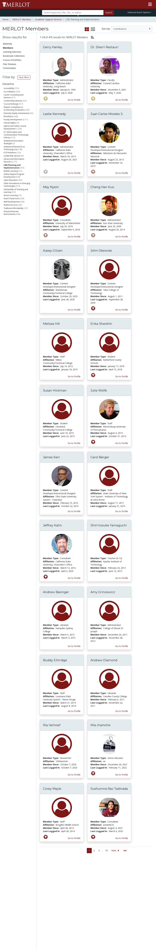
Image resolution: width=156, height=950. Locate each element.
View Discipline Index (11, 907)
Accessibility (9, 88)
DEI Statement (120, 927)
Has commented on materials (20, 347)
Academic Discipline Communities (55, 874)
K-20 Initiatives (10, 152)
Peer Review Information (120, 901)
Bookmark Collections (14, 55)
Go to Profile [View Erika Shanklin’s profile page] (121, 376)
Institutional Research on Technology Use (14, 148)
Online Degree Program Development (14, 175)
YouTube (95, 899)
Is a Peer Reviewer (16, 328)
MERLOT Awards (121, 905)
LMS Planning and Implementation (12, 166)
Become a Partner (74, 875)
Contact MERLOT (100, 936)
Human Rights (10, 122)
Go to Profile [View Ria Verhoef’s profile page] (74, 774)
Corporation (15, 306)
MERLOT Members (21, 19)
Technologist (14, 288)
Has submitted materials (20, 336)
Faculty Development (13, 119)
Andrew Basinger (56, 592)
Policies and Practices (119, 917)
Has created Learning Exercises (16, 366)
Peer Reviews (9, 64)
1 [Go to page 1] (89, 850)
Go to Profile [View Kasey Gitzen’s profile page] (74, 309)
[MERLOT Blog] (151, 939)
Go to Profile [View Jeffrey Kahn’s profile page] (74, 578)
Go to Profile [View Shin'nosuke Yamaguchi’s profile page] (121, 578)
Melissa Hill (51, 324)
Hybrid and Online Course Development (15, 127)
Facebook (96, 893)
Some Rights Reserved (79, 936)
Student (12, 232)
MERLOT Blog (98, 889)
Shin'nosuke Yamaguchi (108, 525)
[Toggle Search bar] (78, 15)
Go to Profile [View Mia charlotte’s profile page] (121, 774)
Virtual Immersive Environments (11, 212)
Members (8, 47)
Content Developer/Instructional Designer (17, 257)
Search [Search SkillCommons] (138, 870)
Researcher (14, 264)
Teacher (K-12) (15, 251)
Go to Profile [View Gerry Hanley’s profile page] (74, 99)
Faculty (12, 225)
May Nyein (51, 187)
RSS (6, 912)
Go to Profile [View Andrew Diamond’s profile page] (121, 711)
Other (12, 291)
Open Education (11, 180)
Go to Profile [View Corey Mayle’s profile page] (74, 838)
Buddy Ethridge (55, 660)
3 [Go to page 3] (99, 850)
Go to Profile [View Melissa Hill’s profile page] (74, 376)
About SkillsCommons (143, 882)
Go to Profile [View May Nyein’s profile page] (74, 236)
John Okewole (101, 250)
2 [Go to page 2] (94, 850)
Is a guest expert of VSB (18, 378)
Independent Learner (18, 274)
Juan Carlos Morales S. (106, 114)
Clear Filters (24, 77)
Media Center (98, 886)
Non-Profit (14, 302)
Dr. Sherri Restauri (104, 47)
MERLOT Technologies (120, 885)
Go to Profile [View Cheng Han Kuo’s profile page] (121, 236)
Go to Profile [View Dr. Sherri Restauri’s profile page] (121, 99)
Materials (7, 43)
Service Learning (11, 195)
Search (108, 12)
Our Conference (99, 873)
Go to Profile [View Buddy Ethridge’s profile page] (74, 711)
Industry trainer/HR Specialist (20, 269)
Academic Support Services (48, 19)
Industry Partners (56, 896)
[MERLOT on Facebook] (127, 939)
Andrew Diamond (103, 660)
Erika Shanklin (101, 324)
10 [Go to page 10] (106, 850)
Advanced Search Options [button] (139, 12)
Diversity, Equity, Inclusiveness (16, 113)
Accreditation (9, 91)
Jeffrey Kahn (52, 525)
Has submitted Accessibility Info (19, 373)
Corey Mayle (52, 789)
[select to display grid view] (87, 29)
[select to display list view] (93, 29)
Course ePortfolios (12, 60)
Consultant (14, 247)
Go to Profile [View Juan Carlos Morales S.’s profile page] (121, 173)
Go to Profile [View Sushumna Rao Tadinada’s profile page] (121, 838)
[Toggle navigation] (150, 4)
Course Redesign (11, 104)
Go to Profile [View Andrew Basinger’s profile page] (74, 646)
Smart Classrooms (12, 198)
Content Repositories (13, 100)
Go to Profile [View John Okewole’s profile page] (121, 309)
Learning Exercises (12, 51)
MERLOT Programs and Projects (99, 880)
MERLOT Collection (119, 878)
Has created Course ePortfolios (16, 360)
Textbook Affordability (13, 208)
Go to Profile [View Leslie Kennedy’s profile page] (74, 173)
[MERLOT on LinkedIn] (143, 939)
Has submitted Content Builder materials (20, 341)
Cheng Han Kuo (102, 187)
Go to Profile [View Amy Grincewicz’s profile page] (121, 646)
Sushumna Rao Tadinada (109, 789)
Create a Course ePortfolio (34, 888)
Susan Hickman (55, 390)
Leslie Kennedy (54, 114)
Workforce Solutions (140, 875)
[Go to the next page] (116, 850)
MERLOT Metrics (99, 870)
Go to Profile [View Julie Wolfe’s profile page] (121, 443)
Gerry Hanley (52, 47)
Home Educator (15, 278)
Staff (12, 228)
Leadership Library (12, 155)
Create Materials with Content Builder (34, 880)
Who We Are (119, 873)
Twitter (94, 896)
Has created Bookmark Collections (17, 354)
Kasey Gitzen (53, 250)
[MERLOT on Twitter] (135, 939)
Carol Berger (99, 457)
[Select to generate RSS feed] (91, 37)
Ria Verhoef (51, 725)
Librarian (13, 240)
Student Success (10, 205)
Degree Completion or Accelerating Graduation (14, 108)
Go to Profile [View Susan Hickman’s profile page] (74, 443)
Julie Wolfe (98, 390)
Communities (9, 68)
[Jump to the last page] (125, 850)
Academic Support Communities (55, 883)
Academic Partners (53, 891)
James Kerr (51, 457)
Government (15, 313)
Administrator (16, 236)
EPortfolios (8, 116)
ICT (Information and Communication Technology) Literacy (16, 135)
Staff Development (12, 201)
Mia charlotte (100, 725)
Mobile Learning (11, 171)
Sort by (106, 28)
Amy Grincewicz (102, 592)
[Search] (73, 12)
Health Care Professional (19, 243)
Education (14, 310)
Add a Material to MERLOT (34, 872)
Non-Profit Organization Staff (20, 283)
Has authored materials (19, 332)
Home (5, 19)
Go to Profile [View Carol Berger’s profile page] (121, 511)
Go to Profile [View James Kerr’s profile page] (74, 511)
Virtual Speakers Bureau (12, 901)
